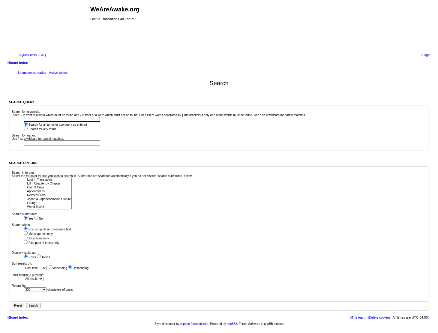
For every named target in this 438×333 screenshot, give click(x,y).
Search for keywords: (26, 111)
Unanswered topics (32, 72)
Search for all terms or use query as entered (55, 124)
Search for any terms (40, 129)
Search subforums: (24, 214)
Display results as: (24, 252)
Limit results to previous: (28, 275)
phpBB (231, 324)
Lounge (47, 203)
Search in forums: (23, 172)
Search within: (21, 224)
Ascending (58, 268)
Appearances (47, 192)
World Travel (47, 207)
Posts (30, 257)
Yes (28, 218)
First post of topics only (41, 242)
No (38, 218)
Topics (43, 257)
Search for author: (24, 135)
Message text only (38, 234)
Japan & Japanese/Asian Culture (47, 199)
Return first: (19, 285)
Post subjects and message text (47, 229)
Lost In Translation (47, 180)
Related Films (47, 195)
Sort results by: (22, 263)
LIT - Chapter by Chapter (47, 184)
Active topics (58, 72)
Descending (78, 268)
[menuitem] (42, 54)
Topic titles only (36, 238)
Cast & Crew (47, 188)
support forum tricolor (194, 324)
